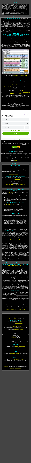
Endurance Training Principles (20, 346)
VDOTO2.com (15, 100)
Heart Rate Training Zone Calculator (15, 326)
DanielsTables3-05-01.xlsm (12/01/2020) (20, 75)
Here (22, 90)
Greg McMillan (10, 192)
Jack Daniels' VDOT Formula (19, 348)
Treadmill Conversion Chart (18, 329)
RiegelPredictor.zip (17, 160)
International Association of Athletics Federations (11, 316)
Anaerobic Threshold (18, 363)
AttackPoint (6, 366)
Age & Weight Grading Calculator (17, 339)
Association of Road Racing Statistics (11, 318)
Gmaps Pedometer (18, 368)
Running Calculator (20, 321)
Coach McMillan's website (10, 204)
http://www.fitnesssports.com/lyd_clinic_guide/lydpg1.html (15, 184)
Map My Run (12, 368)
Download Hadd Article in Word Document (15, 265)
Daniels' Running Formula (13, 174)
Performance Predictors (19, 323)
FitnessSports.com (17, 179)
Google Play (22, 101)
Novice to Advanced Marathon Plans (17, 359)
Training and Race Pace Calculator (9, 86)
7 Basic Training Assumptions (14, 353)
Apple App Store (16, 101)
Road (13, 336)
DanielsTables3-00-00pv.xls (26, 92)
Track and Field (13, 337)
